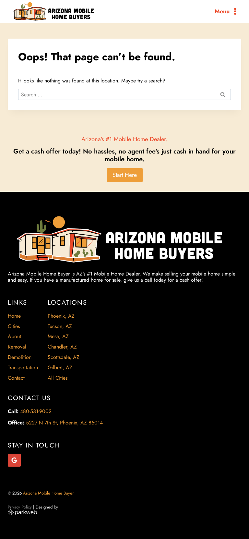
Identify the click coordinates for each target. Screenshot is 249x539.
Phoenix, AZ (61, 316)
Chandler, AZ (62, 346)
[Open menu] (227, 11)
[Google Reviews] (14, 460)
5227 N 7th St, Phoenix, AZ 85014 (64, 422)
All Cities (57, 378)
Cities (14, 326)
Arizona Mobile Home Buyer (49, 493)
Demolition (19, 357)
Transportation (23, 367)
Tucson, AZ (60, 326)
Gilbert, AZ (60, 367)
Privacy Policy (20, 507)
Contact (16, 378)
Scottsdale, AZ (63, 357)
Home (14, 316)
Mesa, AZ (58, 336)
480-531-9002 (36, 411)
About (14, 336)
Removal (17, 346)
